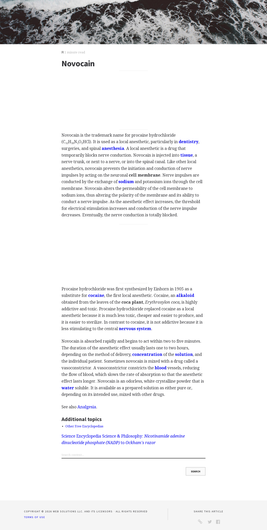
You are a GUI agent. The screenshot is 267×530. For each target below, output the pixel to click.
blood (160, 368)
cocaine (96, 295)
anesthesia (113, 148)
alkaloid (185, 295)
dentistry (188, 141)
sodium (126, 181)
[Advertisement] (133, 100)
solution (184, 354)
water (68, 387)
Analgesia (86, 407)
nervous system (135, 328)
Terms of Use (34, 517)
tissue (186, 155)
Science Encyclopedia (81, 436)
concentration (147, 354)
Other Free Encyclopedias (84, 426)
